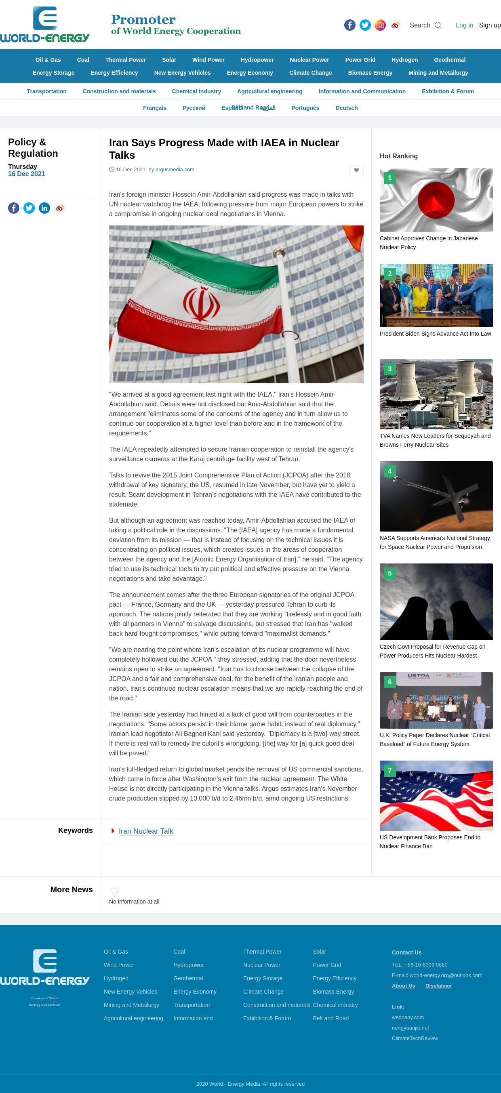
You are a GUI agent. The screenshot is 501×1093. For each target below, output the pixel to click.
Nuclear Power (309, 60)
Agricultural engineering (270, 91)
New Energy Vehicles (182, 72)
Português (305, 108)
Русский (194, 108)
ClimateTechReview (415, 1038)
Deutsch (347, 108)
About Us (403, 986)
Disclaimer (438, 986)
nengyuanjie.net (410, 1028)
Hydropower (257, 60)
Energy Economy (250, 72)
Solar (169, 60)
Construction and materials (119, 91)
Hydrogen (405, 60)
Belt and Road (331, 1018)
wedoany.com (408, 1017)
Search (420, 25)
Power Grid (360, 60)
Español (232, 108)
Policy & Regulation (33, 148)
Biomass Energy (370, 72)
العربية (268, 108)
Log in (465, 25)
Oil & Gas (48, 60)
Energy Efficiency (114, 72)
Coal (83, 60)
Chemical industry (196, 91)
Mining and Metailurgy (438, 72)
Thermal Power (125, 60)
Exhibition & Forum (448, 91)
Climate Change (310, 72)
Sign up (490, 25)
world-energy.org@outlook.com (446, 975)
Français (154, 108)
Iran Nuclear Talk (146, 831)
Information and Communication (362, 91)
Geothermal (449, 60)
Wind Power (208, 60)
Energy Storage (53, 72)
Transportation (47, 91)
